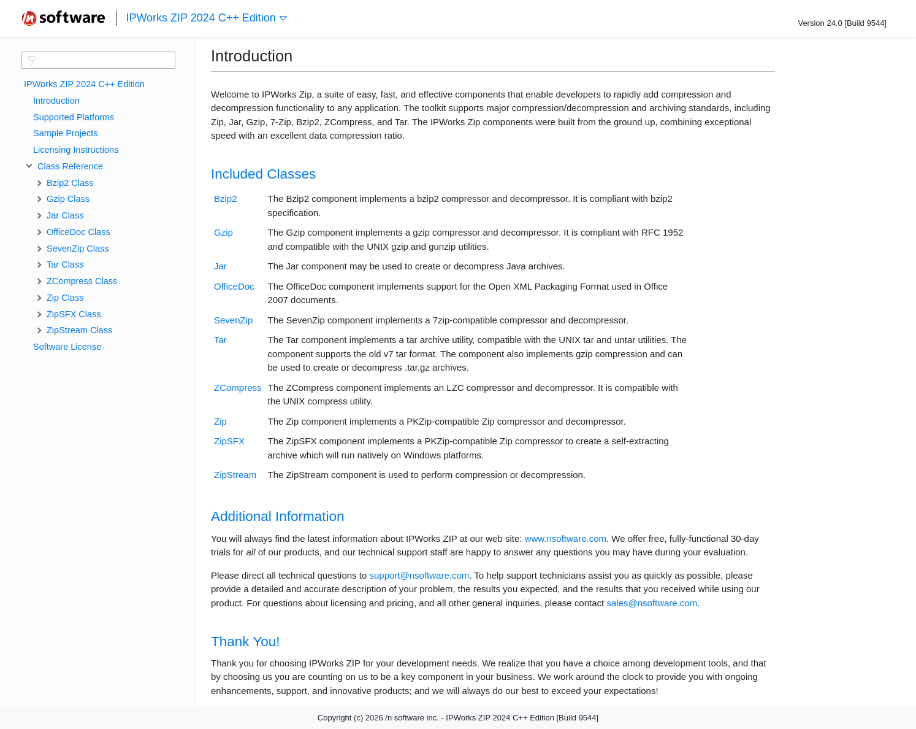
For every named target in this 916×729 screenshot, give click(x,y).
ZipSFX (229, 441)
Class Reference (68, 166)
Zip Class (65, 298)
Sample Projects (65, 133)
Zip (220, 421)
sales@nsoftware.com (651, 603)
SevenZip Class (78, 248)
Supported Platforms (73, 117)
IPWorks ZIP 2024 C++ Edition (207, 18)
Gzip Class (68, 199)
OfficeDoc (234, 286)
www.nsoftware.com (565, 538)
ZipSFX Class (74, 314)
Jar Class (65, 215)
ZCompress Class (82, 281)
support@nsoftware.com (419, 575)
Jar (220, 266)
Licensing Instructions (75, 150)
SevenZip (233, 320)
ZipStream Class (79, 330)
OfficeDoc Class (78, 232)
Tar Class (65, 264)
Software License (67, 347)
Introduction (56, 101)
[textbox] (98, 60)
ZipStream (235, 474)
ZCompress (238, 387)
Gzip (223, 232)
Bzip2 (225, 198)
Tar (220, 339)
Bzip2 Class (70, 183)
